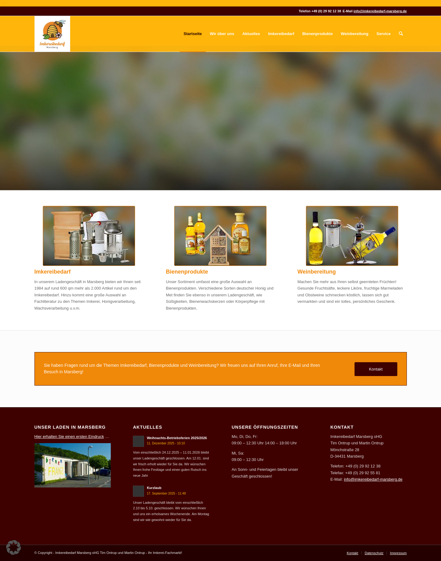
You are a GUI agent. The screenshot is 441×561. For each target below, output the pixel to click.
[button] (13, 547)
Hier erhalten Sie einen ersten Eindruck (69, 436)
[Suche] (401, 34)
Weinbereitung (317, 272)
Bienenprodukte (187, 272)
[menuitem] (193, 34)
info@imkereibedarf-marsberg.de (380, 11)
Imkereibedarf (52, 272)
